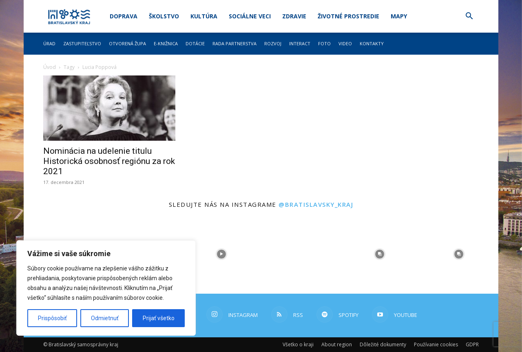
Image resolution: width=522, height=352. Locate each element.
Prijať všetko (159, 318)
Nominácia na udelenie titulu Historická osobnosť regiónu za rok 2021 (109, 161)
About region (336, 344)
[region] (106, 288)
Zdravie (294, 16)
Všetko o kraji (298, 344)
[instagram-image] (221, 254)
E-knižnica (166, 43)
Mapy (399, 16)
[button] (469, 17)
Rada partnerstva (234, 43)
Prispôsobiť (52, 318)
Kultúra (203, 16)
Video (345, 43)
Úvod (49, 67)
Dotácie (195, 43)
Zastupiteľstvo (82, 43)
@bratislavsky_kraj (316, 204)
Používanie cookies (436, 344)
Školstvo (164, 16)
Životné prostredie (348, 16)
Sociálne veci (250, 16)
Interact (299, 43)
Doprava (123, 16)
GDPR (472, 344)
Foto (324, 43)
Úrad (49, 43)
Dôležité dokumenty (383, 344)
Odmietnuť (105, 318)
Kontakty (372, 43)
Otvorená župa (127, 43)
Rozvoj (272, 43)
